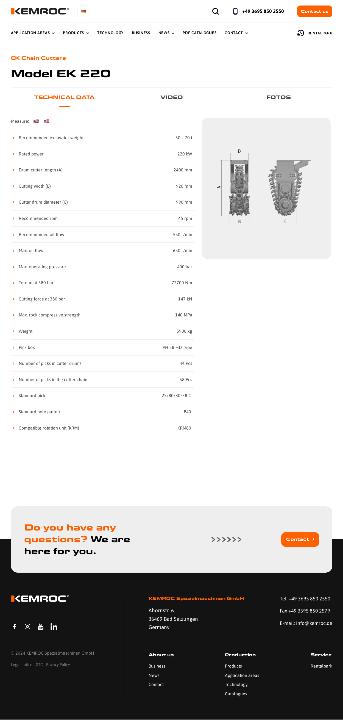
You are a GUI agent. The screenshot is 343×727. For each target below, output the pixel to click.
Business (141, 33)
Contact (234, 33)
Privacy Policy (58, 673)
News (164, 33)
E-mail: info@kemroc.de (297, 629)
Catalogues (235, 701)
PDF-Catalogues (199, 33)
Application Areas (30, 33)
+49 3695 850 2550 (263, 11)
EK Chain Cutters (40, 58)
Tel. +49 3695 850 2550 (304, 600)
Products (73, 33)
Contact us (314, 11)
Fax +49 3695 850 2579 (304, 612)
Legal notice (21, 673)
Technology (110, 33)
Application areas (241, 682)
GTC (39, 673)
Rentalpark (314, 33)
